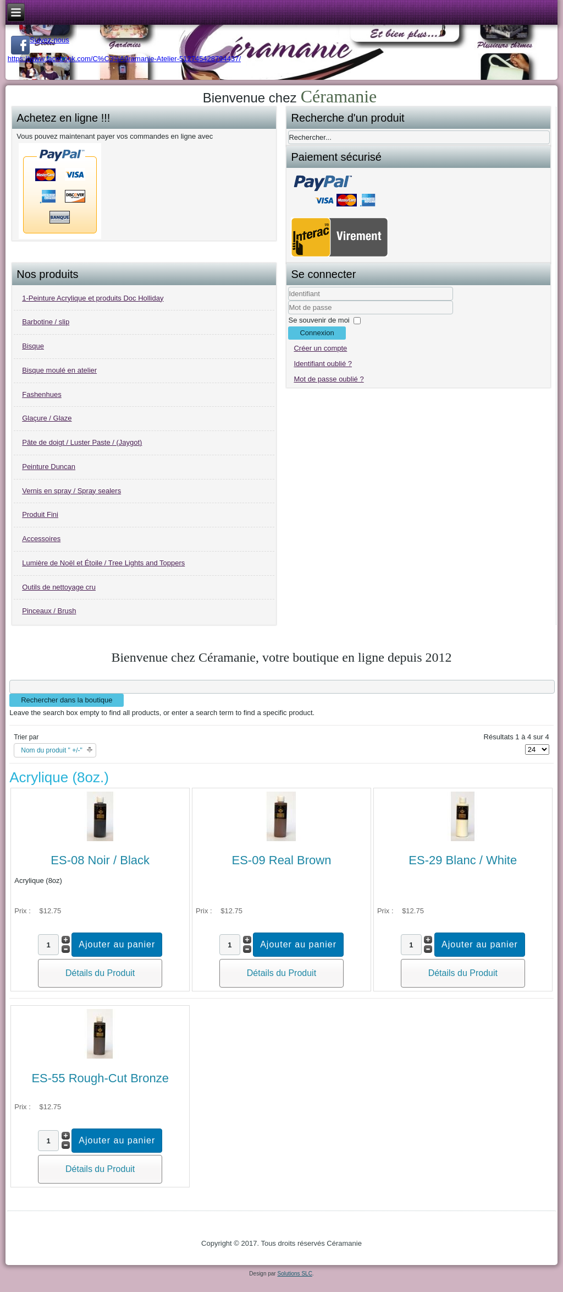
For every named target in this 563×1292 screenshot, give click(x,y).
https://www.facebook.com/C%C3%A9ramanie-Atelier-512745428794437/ (124, 58)
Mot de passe (288, 314)
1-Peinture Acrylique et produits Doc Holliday (92, 298)
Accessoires (41, 539)
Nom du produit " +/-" (51, 750)
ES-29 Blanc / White (463, 860)
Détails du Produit (100, 973)
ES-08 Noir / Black (100, 860)
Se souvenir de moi (318, 320)
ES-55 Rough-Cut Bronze (99, 1078)
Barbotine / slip (45, 322)
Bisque (33, 346)
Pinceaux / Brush (49, 611)
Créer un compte (320, 348)
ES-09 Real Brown (281, 860)
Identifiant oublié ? (323, 363)
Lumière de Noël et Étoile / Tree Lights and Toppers (103, 563)
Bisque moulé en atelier (59, 370)
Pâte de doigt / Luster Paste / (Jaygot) (82, 442)
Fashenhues (42, 394)
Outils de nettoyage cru (59, 587)
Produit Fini (40, 514)
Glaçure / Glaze (46, 418)
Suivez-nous (40, 40)
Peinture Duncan (48, 466)
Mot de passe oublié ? (328, 379)
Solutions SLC (294, 1274)
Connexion (317, 333)
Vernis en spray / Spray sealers (71, 491)
